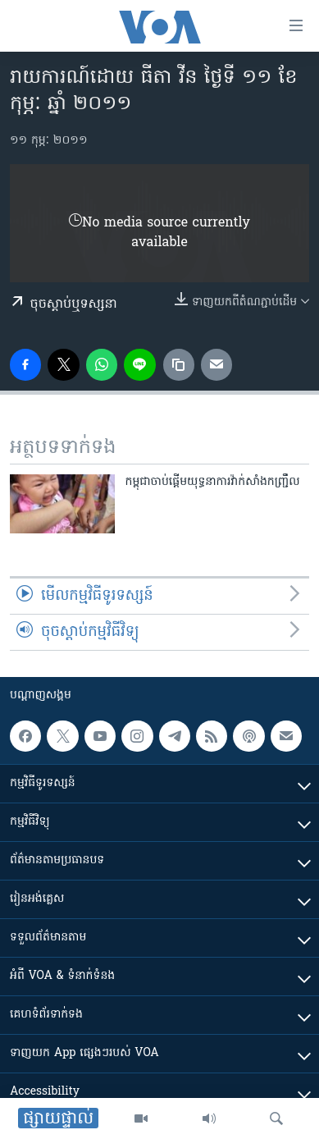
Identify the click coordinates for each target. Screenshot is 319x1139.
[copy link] (178, 364)
